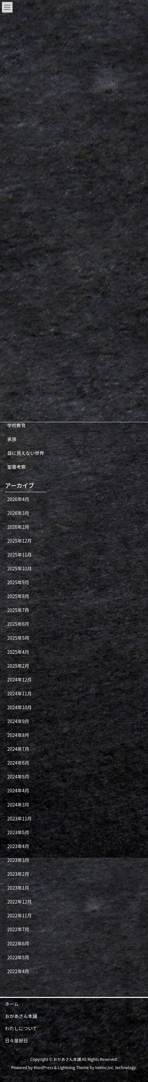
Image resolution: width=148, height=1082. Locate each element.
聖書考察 (16, 466)
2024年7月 (18, 749)
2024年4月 (18, 790)
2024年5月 (18, 776)
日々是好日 (16, 1040)
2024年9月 (18, 721)
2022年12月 (19, 901)
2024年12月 (19, 679)
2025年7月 (18, 610)
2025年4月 (18, 652)
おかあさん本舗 (21, 1016)
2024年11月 (19, 693)
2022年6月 (18, 943)
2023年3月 (18, 860)
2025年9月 (18, 582)
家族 (11, 439)
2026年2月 (18, 527)
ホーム (12, 1004)
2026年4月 (18, 499)
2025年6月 (18, 624)
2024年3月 (18, 804)
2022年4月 (18, 971)
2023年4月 (18, 846)
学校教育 (16, 425)
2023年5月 (18, 832)
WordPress (43, 1067)
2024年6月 (18, 762)
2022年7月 (18, 929)
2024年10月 (19, 707)
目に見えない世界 (25, 453)
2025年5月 (18, 637)
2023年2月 (18, 874)
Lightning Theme (73, 1067)
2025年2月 (18, 665)
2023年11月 (19, 818)
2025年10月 (19, 568)
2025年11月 (19, 554)
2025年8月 (18, 596)
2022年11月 (19, 915)
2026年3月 (18, 513)
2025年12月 (19, 540)
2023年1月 (18, 887)
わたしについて (21, 1028)
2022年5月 (18, 957)
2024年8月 (18, 735)
